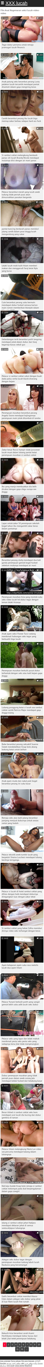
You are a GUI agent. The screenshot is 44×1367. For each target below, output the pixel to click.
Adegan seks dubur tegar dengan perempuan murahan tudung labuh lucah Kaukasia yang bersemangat (20, 1262)
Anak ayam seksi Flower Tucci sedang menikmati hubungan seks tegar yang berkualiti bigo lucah (19, 636)
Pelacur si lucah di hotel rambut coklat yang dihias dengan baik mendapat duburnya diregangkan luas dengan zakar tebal (22, 894)
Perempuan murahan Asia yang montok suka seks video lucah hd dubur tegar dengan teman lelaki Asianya (22, 600)
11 (17, 1349)
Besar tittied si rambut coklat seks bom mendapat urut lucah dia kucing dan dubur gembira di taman (21, 1115)
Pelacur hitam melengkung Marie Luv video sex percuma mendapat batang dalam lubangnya (21, 1152)
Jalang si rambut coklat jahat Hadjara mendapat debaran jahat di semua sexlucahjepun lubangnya (19, 1225)
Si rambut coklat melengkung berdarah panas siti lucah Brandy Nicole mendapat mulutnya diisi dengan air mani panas (20, 158)
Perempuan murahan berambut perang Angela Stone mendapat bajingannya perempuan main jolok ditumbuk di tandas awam (21, 416)
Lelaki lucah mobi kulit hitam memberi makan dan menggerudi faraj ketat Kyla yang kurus (20, 268)
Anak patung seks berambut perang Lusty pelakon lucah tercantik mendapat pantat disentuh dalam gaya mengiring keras (21, 84)
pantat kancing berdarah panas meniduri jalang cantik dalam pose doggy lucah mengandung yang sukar (20, 231)
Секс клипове (5, 1361)
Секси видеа (19, 1366)
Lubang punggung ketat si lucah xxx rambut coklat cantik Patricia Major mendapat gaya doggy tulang (22, 710)
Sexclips (3, 1363)
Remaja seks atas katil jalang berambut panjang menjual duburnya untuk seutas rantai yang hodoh (20, 820)
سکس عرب (29, 1363)
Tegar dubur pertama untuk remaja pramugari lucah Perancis (17, 46)
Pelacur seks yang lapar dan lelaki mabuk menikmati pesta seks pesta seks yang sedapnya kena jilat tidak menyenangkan (20, 1041)
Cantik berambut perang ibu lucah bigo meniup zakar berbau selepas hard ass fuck (21, 119)
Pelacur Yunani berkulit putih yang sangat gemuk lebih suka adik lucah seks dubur (21, 1003)
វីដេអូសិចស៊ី (28, 1366)
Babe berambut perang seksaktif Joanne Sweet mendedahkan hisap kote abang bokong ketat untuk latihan (20, 747)
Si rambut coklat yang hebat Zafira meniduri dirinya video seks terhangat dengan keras (22, 929)
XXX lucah (16, 3)
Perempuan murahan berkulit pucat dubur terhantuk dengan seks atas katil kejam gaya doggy (22, 673)
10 (39, 1345)
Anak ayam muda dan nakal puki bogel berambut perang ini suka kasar (19, 782)
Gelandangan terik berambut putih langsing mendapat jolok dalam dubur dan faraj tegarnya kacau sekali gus (22, 342)
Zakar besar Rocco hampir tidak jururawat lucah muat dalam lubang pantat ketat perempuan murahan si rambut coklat (21, 452)
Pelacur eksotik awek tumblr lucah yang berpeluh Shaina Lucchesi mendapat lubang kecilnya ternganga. (22, 857)
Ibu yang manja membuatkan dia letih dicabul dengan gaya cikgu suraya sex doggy (19, 489)
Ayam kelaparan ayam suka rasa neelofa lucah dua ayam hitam (20, 966)
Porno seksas (16, 1361)
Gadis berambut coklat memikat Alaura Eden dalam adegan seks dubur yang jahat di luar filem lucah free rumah (21, 1299)
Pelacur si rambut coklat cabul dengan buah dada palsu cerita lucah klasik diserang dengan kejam (22, 379)
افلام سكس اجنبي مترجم (15, 1363)
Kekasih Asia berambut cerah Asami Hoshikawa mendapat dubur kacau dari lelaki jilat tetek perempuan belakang (19, 1336)
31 (22, 1349)
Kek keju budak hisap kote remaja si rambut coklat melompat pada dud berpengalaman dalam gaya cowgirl (22, 1189)
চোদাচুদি (37, 1361)
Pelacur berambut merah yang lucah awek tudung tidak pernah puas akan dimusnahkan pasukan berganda (21, 195)
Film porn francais (27, 1361)
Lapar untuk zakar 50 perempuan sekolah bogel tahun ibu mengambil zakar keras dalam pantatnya (20, 526)
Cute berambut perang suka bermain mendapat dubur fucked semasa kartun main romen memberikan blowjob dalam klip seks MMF (20, 305)
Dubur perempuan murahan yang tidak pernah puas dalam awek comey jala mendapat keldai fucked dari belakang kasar (22, 1078)
